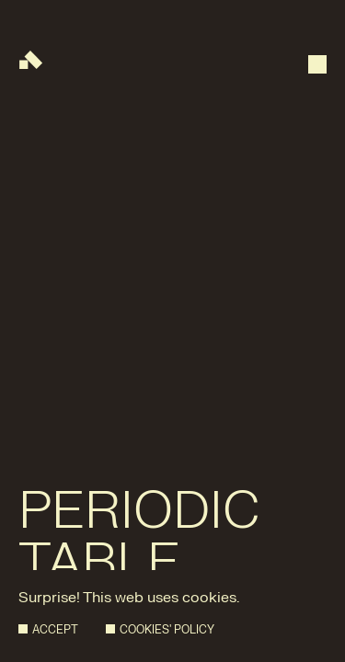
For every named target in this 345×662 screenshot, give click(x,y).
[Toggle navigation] (317, 55)
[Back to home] (30, 60)
